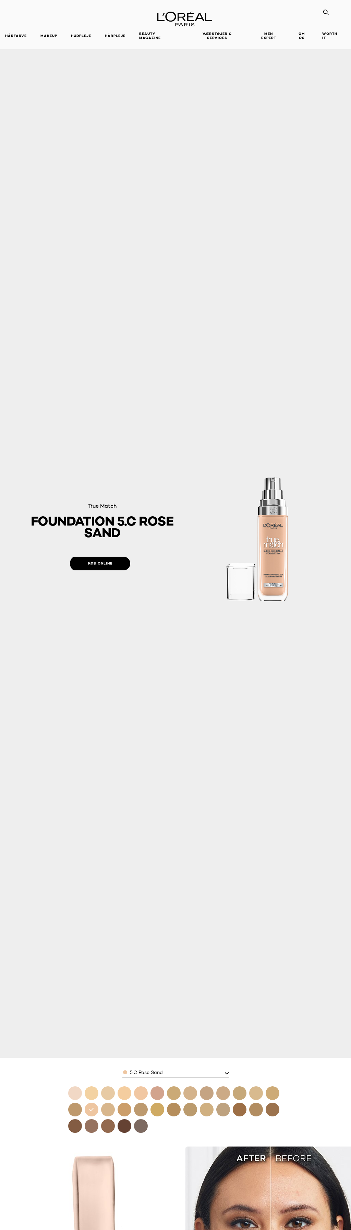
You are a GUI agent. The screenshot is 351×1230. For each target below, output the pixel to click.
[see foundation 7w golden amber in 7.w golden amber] (223, 1109)
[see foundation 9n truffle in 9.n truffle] (75, 1126)
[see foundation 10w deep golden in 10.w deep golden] (108, 1126)
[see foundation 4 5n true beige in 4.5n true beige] (75, 1109)
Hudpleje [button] (81, 36)
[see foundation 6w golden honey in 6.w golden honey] (141, 1109)
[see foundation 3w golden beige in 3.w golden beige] (239, 1093)
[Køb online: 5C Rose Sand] (100, 563)
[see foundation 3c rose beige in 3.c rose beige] (207, 1093)
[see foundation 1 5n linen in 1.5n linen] (141, 1093)
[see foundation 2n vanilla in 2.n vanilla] (190, 1093)
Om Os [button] (302, 35)
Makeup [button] (48, 36)
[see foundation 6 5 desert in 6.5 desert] (157, 1109)
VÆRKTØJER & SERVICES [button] (217, 35)
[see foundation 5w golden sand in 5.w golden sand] (124, 1109)
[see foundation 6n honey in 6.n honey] (190, 1109)
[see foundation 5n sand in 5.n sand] (108, 1109)
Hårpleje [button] (115, 36)
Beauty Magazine (150, 35)
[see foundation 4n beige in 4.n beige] (256, 1093)
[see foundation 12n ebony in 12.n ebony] (141, 1126)
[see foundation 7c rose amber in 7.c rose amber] (207, 1109)
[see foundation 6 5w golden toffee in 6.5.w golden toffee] (174, 1109)
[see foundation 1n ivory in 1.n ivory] (124, 1093)
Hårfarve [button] (16, 36)
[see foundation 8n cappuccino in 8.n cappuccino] (239, 1109)
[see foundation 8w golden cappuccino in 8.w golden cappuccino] (256, 1109)
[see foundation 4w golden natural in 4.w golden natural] (272, 1093)
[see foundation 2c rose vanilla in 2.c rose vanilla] (157, 1093)
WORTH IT (329, 35)
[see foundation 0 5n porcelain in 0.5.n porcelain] (75, 1093)
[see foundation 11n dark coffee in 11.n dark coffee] (124, 1126)
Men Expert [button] (268, 35)
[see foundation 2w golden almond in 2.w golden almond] (174, 1093)
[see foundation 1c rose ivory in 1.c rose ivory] (91, 1093)
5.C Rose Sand (146, 1072)
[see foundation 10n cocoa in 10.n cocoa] (91, 1126)
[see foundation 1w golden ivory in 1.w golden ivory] (108, 1093)
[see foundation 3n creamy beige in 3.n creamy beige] (223, 1093)
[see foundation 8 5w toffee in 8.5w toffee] (272, 1109)
